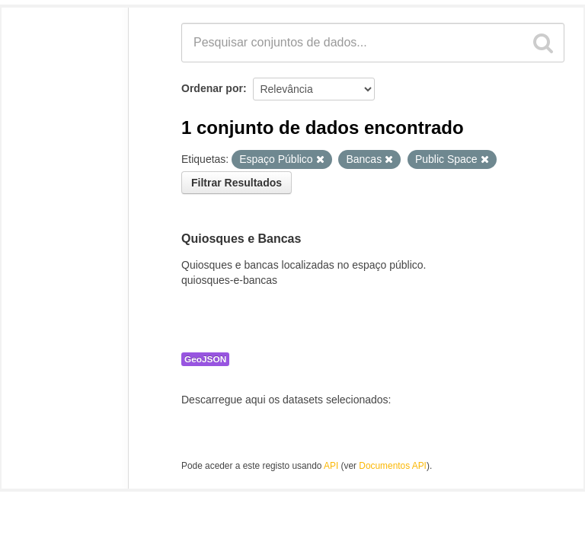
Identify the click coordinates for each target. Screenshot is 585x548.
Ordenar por (212, 88)
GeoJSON (205, 359)
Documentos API (393, 465)
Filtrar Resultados (236, 183)
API (331, 465)
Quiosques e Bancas (241, 238)
